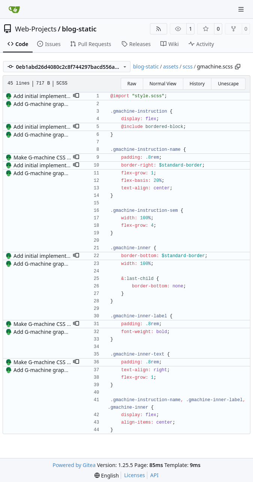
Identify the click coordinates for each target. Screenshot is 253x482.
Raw (131, 83)
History (197, 83)
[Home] (14, 9)
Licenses (134, 475)
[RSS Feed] (158, 28)
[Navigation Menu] (241, 9)
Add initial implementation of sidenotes (62, 96)
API (154, 475)
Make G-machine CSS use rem (50, 157)
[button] (76, 96)
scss (188, 66)
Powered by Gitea (74, 465)
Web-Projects (36, 29)
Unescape (228, 83)
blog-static (79, 29)
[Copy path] (237, 66)
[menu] (106, 475)
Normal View (163, 83)
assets (170, 66)
